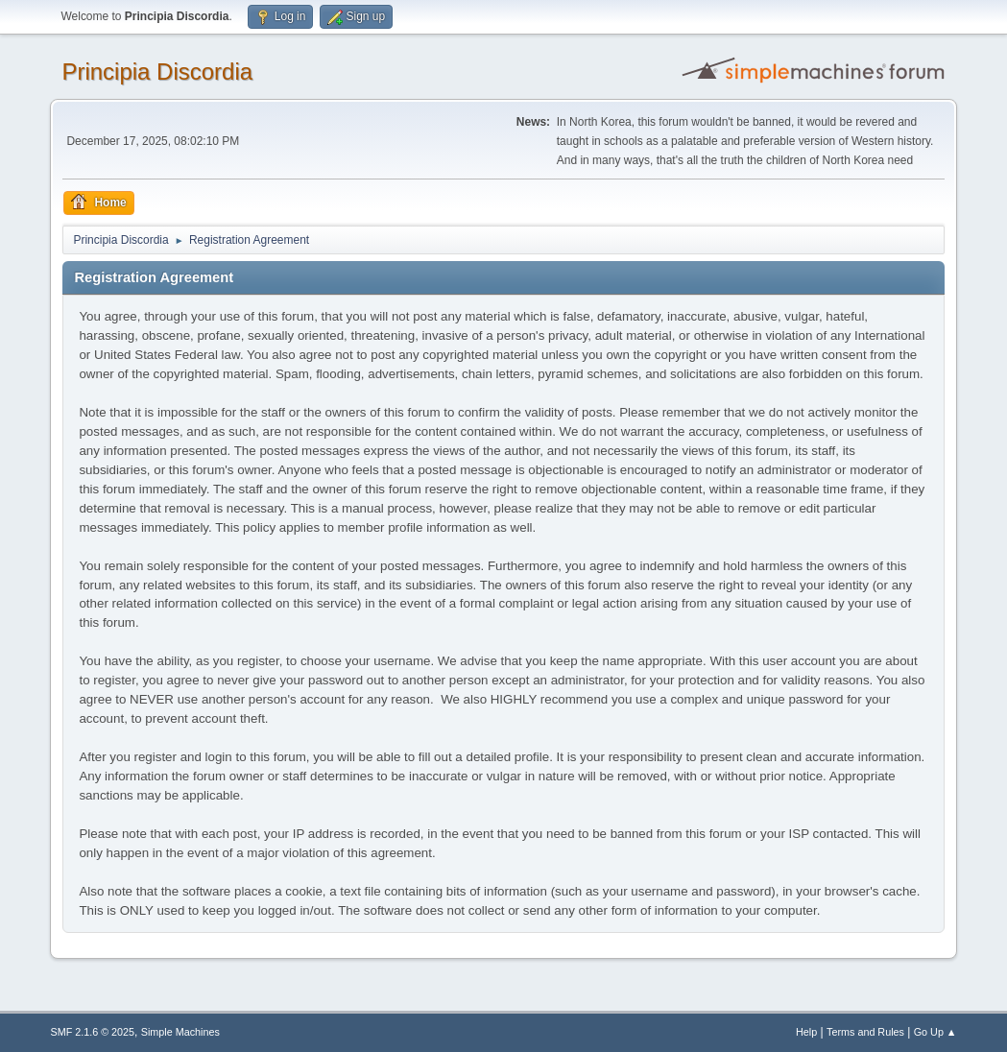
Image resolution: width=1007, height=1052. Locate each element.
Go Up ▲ (935, 1032)
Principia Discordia (156, 71)
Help (806, 1032)
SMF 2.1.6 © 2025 (92, 1032)
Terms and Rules (865, 1032)
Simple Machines (180, 1032)
